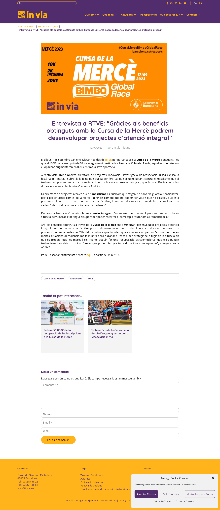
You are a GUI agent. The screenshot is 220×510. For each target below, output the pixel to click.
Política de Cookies (162, 501)
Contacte (193, 14)
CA (195, 3)
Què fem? (110, 14)
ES (200, 3)
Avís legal (85, 478)
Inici (19, 26)
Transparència (148, 14)
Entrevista (76, 278)
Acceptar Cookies (146, 494)
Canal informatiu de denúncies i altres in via (105, 489)
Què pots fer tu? (171, 14)
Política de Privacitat (185, 501)
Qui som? (92, 14)
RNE (90, 278)
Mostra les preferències (199, 494)
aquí (89, 255)
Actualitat (128, 14)
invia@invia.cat (26, 488)
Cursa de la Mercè (54, 278)
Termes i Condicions (92, 475)
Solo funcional (171, 494)
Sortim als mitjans (48, 26)
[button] (213, 478)
